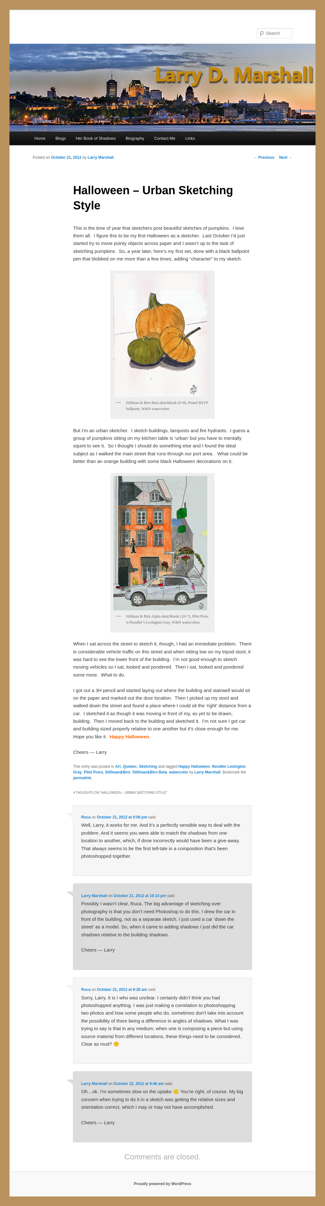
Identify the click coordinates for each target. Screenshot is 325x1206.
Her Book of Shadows (96, 138)
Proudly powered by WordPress (162, 1184)
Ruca (85, 817)
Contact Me (164, 138)
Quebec (130, 766)
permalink (82, 778)
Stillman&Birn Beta (149, 772)
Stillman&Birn (117, 772)
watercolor (178, 772)
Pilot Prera (93, 772)
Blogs (61, 138)
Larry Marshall (101, 157)
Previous (263, 157)
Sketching (148, 766)
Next (285, 157)
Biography (135, 138)
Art (118, 766)
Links (190, 138)
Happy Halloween (194, 766)
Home (39, 138)
